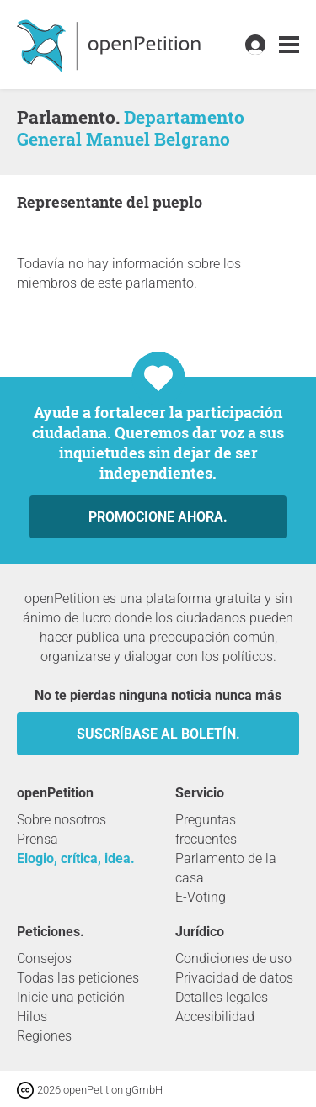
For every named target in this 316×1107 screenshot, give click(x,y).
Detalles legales (221, 997)
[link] (289, 45)
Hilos (32, 1017)
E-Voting (200, 897)
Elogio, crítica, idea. (76, 858)
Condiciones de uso (233, 959)
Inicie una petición (71, 997)
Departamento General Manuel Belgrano (130, 128)
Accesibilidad (214, 1017)
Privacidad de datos (234, 978)
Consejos (44, 959)
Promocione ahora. (158, 517)
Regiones (44, 1036)
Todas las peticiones (78, 978)
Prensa (37, 839)
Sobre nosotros (61, 820)
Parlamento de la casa (225, 868)
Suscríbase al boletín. (158, 734)
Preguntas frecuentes (206, 829)
